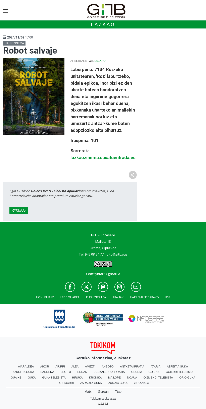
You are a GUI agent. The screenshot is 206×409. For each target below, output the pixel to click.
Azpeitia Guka (177, 366)
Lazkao (103, 24)
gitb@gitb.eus (116, 254)
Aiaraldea (26, 366)
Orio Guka (187, 377)
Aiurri (60, 366)
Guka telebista (54, 377)
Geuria (136, 371)
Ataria (155, 366)
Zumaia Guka (117, 383)
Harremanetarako (144, 297)
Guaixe (16, 377)
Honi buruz (45, 297)
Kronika (95, 377)
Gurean (103, 391)
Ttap (118, 391)
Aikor (44, 366)
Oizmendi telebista (158, 377)
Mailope (114, 377)
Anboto (108, 366)
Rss (167, 297)
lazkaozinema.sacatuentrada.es (103, 157)
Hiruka (77, 377)
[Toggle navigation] (5, 11)
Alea (75, 366)
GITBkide (18, 210)
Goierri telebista (179, 371)
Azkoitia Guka (23, 371)
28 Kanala (141, 383)
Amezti (90, 366)
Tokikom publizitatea (103, 398)
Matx (88, 391)
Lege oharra (70, 297)
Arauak (117, 297)
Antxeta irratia (132, 366)
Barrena (47, 371)
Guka (32, 377)
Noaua (132, 377)
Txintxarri (65, 383)
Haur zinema (14, 43)
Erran (82, 371)
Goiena (153, 371)
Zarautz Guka (91, 383)
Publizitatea (96, 297)
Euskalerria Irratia (109, 371)
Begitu (65, 371)
